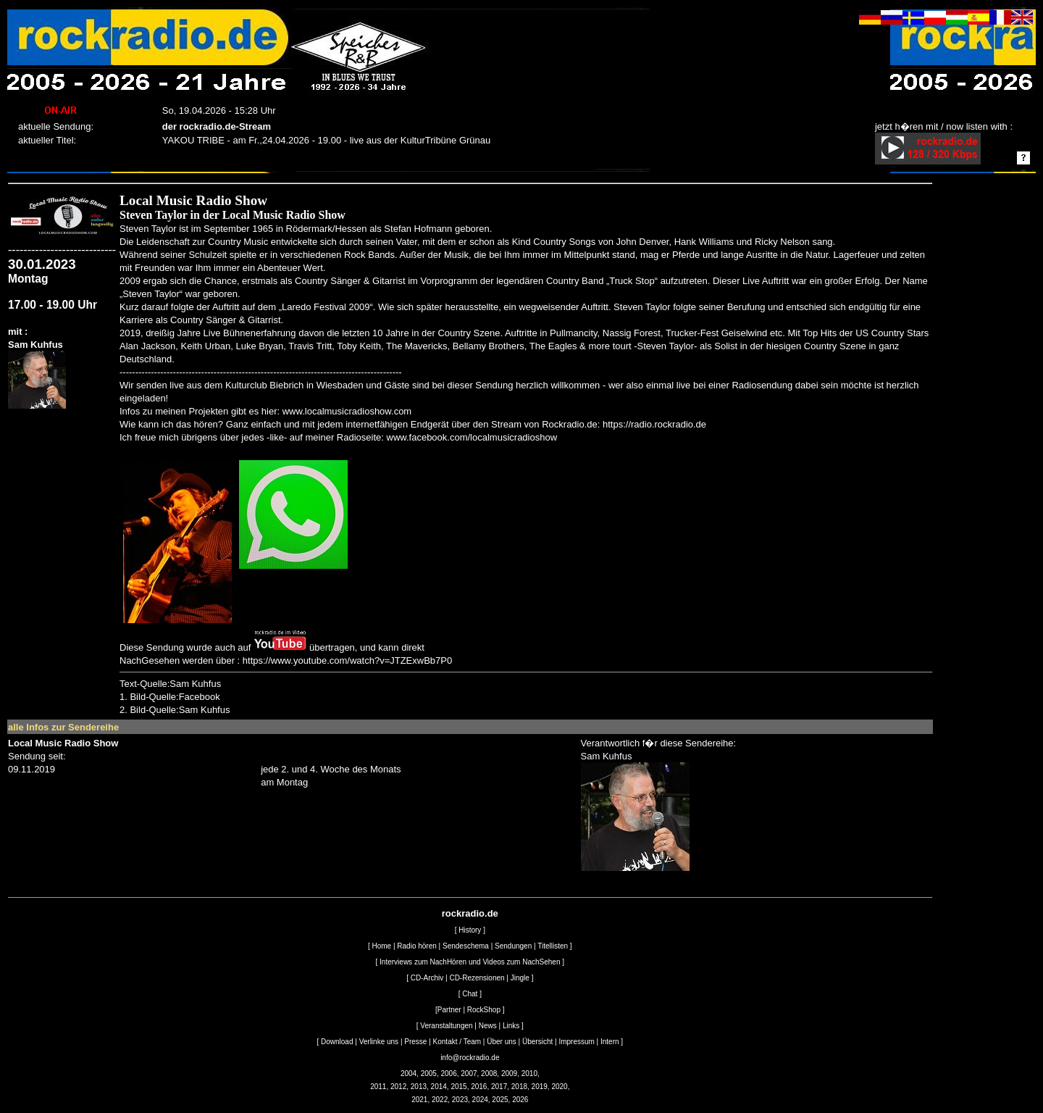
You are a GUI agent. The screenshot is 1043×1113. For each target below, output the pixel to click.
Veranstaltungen (446, 1026)
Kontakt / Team (457, 1042)
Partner (449, 1010)
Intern (609, 1042)
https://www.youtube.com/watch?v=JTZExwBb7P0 (347, 660)
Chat (469, 994)
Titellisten (552, 946)
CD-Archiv (427, 978)
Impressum (576, 1042)
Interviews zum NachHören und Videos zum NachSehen (470, 962)
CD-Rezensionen (476, 978)
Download (337, 1042)
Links (511, 1026)
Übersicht (537, 1042)
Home (381, 946)
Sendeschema (466, 946)
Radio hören (416, 946)
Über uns (501, 1042)
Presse (415, 1042)
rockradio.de (470, 913)
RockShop (483, 1010)
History (469, 930)
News (488, 1026)
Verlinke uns (378, 1042)
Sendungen (513, 946)
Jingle (520, 978)
